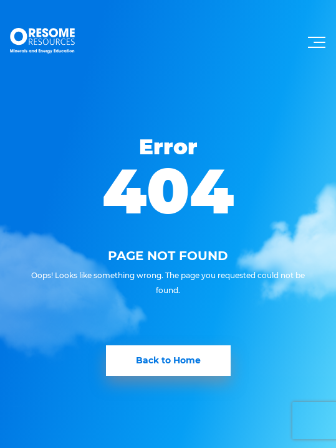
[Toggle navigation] (318, 46)
